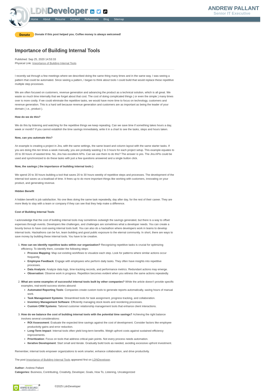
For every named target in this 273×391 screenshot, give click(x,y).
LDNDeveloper (101, 359)
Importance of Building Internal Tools (54, 63)
